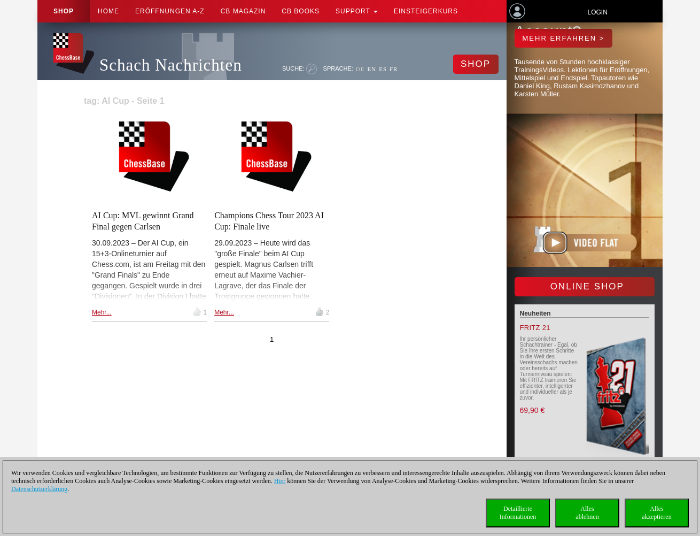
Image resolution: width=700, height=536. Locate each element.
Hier (279, 481)
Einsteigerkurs (426, 11)
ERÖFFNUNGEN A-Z (170, 11)
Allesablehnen (586, 512)
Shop (63, 11)
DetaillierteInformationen (518, 512)
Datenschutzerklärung (39, 489)
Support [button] (357, 11)
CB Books (301, 11)
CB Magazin (243, 11)
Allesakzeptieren (656, 512)
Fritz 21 (535, 328)
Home (108, 11)
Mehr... (102, 312)
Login (597, 12)
